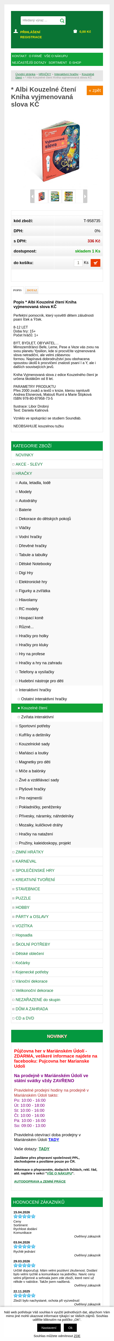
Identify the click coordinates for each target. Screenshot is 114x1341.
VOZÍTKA (24, 926)
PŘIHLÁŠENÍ (30, 32)
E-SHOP (75, 62)
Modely (25, 492)
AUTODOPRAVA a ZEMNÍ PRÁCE (40, 1181)
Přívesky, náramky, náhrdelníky (46, 816)
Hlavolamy (28, 600)
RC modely (29, 609)
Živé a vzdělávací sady (39, 780)
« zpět (95, 90)
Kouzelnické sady (34, 744)
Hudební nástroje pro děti (41, 681)
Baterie (25, 510)
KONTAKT (19, 56)
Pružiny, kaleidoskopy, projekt (45, 843)
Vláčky (25, 528)
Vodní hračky (30, 537)
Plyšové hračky (32, 789)
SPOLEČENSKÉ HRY (35, 870)
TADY (44, 1149)
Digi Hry (26, 573)
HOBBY (22, 907)
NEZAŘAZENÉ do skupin (38, 1000)
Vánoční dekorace (32, 981)
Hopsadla (24, 935)
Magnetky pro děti (34, 762)
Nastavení (49, 1328)
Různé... (26, 627)
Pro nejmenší (30, 798)
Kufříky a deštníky (34, 735)
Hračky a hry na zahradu (40, 663)
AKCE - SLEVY (29, 464)
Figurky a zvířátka (34, 591)
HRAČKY (45, 74)
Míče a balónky (32, 771)
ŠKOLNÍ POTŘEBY (33, 944)
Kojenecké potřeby (32, 972)
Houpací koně (31, 618)
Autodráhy (28, 501)
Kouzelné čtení (34, 708)
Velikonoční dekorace (34, 990)
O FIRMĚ (35, 56)
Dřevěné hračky (33, 546)
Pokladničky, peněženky (40, 807)
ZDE (77, 1336)
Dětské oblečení (30, 953)
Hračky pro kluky (33, 645)
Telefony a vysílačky (36, 672)
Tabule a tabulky (33, 555)
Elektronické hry (33, 582)
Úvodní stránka (25, 74)
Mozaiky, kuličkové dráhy (41, 825)
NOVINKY (24, 455)
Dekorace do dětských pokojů (45, 519)
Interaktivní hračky (66, 74)
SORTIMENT (58, 62)
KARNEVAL (26, 861)
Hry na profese (32, 654)
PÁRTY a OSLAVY (32, 917)
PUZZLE (23, 898)
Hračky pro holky (33, 636)
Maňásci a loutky (33, 753)
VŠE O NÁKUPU (59, 1173)
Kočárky (23, 963)
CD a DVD (25, 1018)
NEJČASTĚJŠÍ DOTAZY (29, 62)
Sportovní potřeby (34, 726)
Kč (85, 31)
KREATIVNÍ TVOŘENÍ (35, 880)
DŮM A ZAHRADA (32, 1009)
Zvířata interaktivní (37, 717)
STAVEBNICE (28, 889)
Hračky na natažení (36, 834)
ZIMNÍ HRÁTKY (30, 852)
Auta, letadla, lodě (35, 483)
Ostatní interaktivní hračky (44, 699)
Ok (70, 1328)
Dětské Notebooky (35, 564)
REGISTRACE (31, 37)
